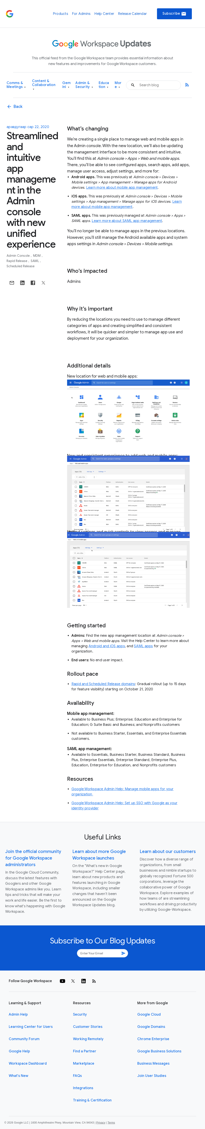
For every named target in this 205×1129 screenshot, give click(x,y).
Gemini (66, 85)
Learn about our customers (168, 851)
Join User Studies (151, 1076)
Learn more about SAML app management (127, 221)
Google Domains (151, 1027)
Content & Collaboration (43, 85)
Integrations (83, 1088)
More (118, 85)
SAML (35, 261)
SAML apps (143, 646)
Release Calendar (132, 14)
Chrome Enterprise (153, 1039)
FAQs (77, 1076)
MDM (37, 256)
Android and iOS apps (107, 646)
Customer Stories (87, 1027)
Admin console (18, 256)
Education (104, 85)
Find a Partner (84, 1051)
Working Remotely (88, 1039)
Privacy (100, 1122)
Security (80, 1014)
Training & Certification (92, 1100)
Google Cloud (149, 1014)
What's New (18, 1076)
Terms (111, 1122)
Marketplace (83, 1063)
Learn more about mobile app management (122, 187)
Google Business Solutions (159, 1051)
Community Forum (24, 1039)
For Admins (81, 14)
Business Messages (153, 1063)
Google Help (19, 1051)
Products (60, 14)
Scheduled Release (20, 266)
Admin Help (18, 1014)
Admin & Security (84, 85)
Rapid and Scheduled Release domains (103, 684)
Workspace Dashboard (28, 1063)
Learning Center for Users (31, 1027)
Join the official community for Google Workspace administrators (33, 858)
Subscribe (174, 13)
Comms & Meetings (16, 85)
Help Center (104, 14)
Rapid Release (17, 261)
